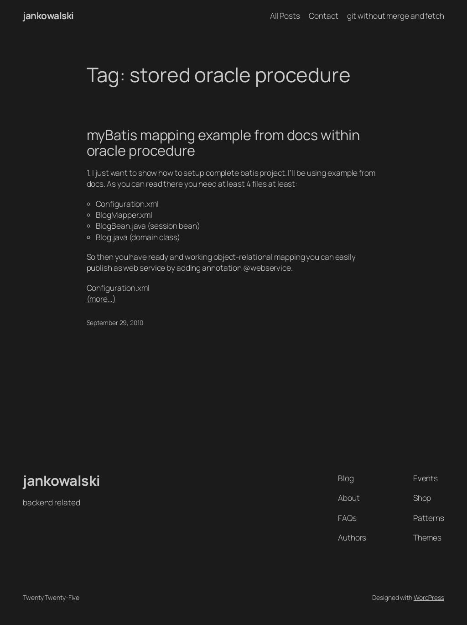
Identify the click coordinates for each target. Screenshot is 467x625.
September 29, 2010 (115, 322)
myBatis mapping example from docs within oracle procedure (223, 142)
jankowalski (48, 15)
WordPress (429, 597)
